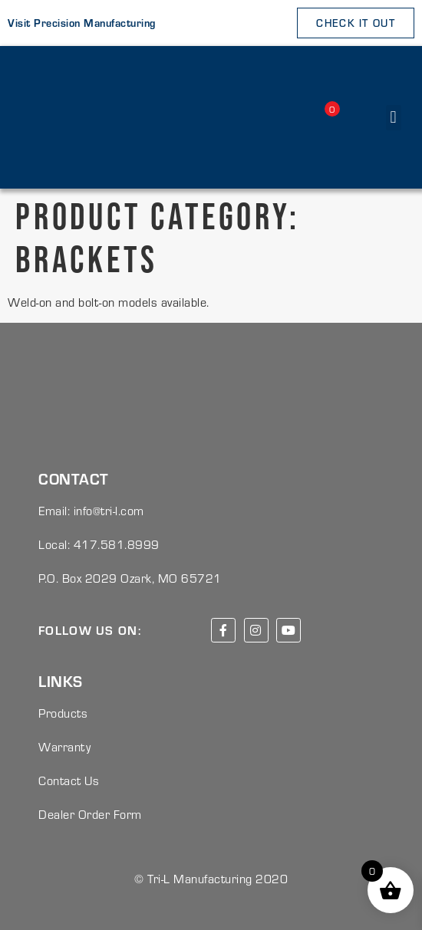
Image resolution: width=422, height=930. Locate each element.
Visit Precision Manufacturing (82, 22)
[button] (393, 117)
